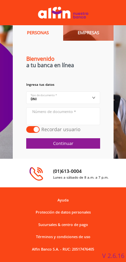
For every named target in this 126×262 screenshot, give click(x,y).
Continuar (63, 143)
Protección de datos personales (63, 212)
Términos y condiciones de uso (63, 236)
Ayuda (63, 199)
